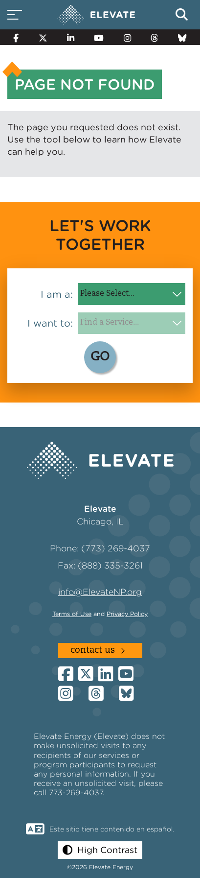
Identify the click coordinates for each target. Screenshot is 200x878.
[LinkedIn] (70, 37)
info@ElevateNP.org (100, 592)
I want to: (50, 323)
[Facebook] (15, 37)
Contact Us (92, 650)
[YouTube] (98, 37)
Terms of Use (71, 613)
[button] (100, 849)
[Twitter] (42, 37)
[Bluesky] (182, 37)
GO (100, 357)
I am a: (57, 294)
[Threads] (154, 37)
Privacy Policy (127, 613)
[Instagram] (127, 37)
